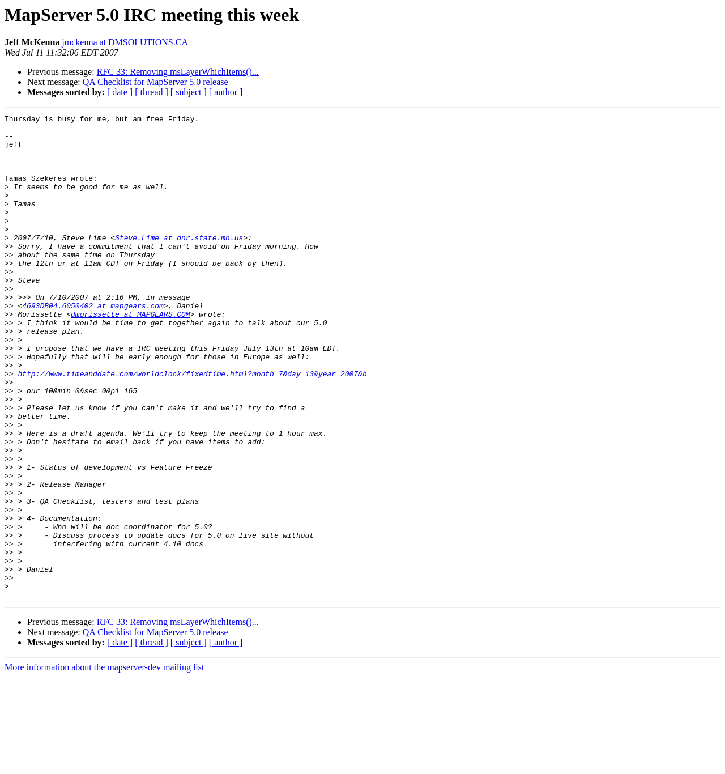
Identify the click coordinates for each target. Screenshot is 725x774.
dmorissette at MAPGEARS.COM (130, 355)
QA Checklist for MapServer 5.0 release (155, 82)
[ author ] (226, 92)
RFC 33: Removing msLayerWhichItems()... (178, 71)
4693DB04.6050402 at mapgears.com (93, 344)
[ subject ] (188, 92)
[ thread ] (151, 92)
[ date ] (120, 92)
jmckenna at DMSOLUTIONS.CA (125, 42)
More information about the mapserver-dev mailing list (104, 764)
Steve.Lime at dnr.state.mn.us (179, 263)
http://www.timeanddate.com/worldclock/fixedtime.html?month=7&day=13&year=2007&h (192, 426)
